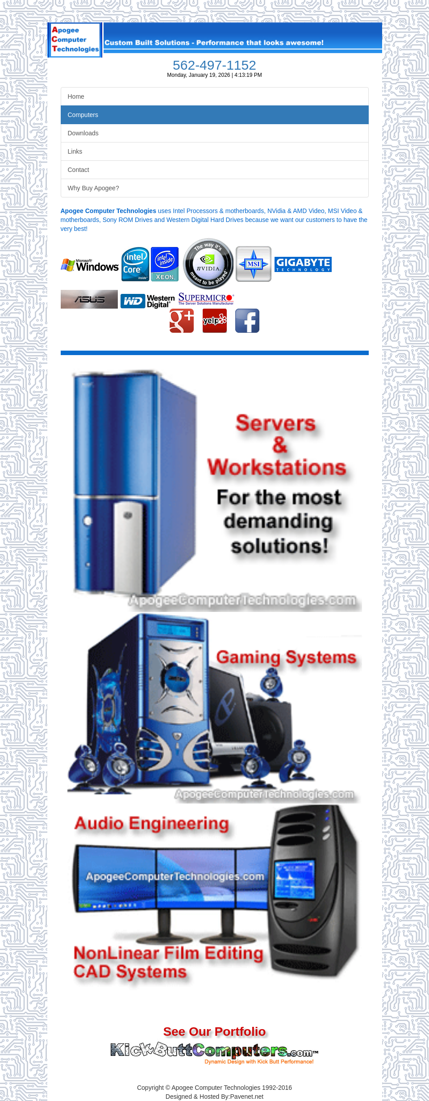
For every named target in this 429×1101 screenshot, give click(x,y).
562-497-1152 (214, 65)
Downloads (83, 133)
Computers (83, 114)
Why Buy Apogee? (93, 188)
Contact (78, 169)
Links (75, 151)
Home (76, 96)
